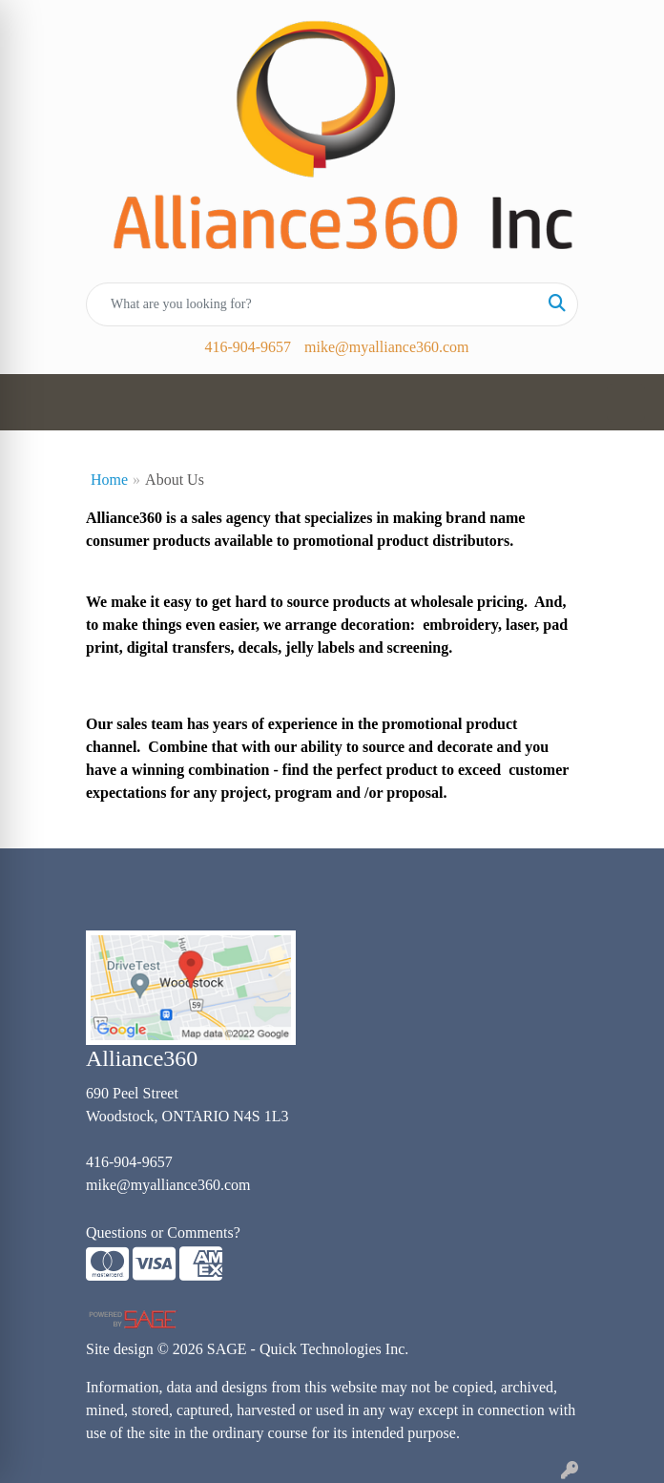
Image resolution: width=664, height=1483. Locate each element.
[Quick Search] (312, 304)
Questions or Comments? (163, 1232)
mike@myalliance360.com (386, 347)
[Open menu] (626, 403)
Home (109, 479)
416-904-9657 (247, 347)
